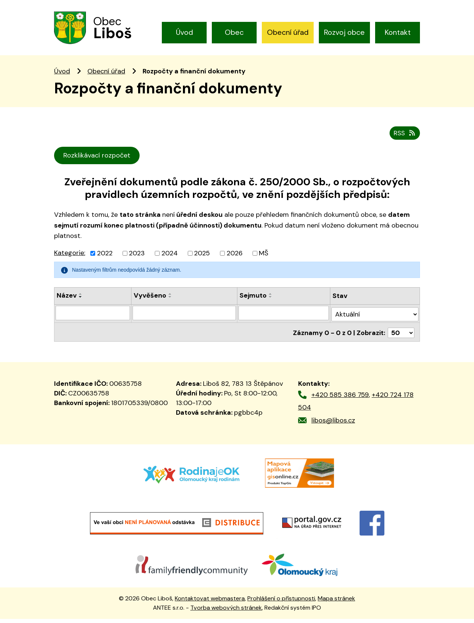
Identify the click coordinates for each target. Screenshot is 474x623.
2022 (105, 260)
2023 (137, 260)
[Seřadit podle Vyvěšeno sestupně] (170, 304)
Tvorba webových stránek (226, 612)
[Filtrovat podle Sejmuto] (284, 320)
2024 (169, 260)
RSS (404, 140)
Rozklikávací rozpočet (97, 162)
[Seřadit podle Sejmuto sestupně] (271, 304)
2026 (235, 260)
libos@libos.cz (333, 424)
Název (67, 302)
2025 (202, 260)
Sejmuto (253, 302)
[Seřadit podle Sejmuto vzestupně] (271, 301)
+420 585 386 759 (340, 398)
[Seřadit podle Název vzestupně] (81, 301)
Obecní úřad (287, 32)
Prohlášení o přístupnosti (281, 603)
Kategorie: (69, 260)
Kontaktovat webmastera (210, 603)
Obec (234, 32)
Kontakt (398, 32)
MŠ (263, 260)
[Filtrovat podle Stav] (375, 320)
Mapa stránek (336, 603)
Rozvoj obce (344, 32)
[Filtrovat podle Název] (93, 320)
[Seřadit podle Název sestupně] (81, 304)
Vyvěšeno (150, 302)
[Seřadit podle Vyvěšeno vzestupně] (170, 301)
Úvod (184, 32)
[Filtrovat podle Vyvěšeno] (184, 320)
